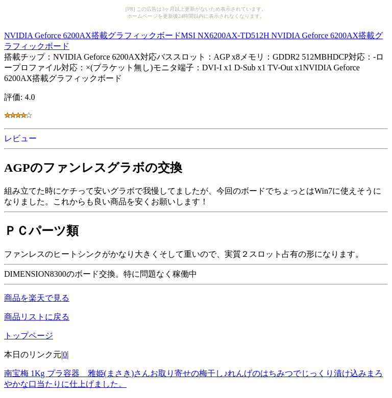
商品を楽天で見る (36, 298)
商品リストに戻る (36, 316)
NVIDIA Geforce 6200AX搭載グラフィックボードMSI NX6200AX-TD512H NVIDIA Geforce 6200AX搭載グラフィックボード (193, 39)
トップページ (28, 335)
